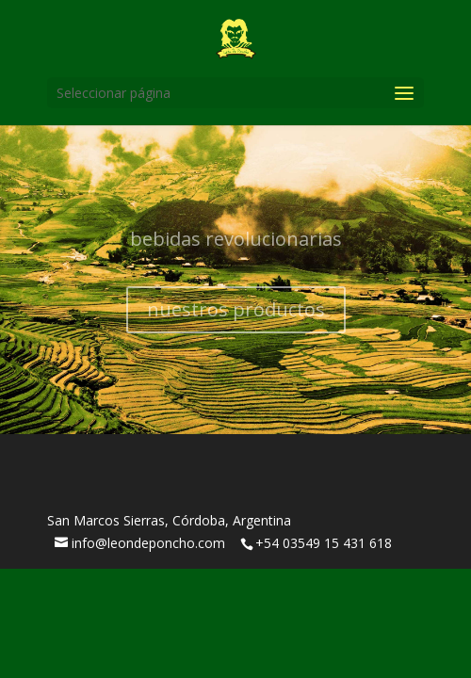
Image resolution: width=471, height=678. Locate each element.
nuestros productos (236, 316)
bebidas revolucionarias (236, 245)
